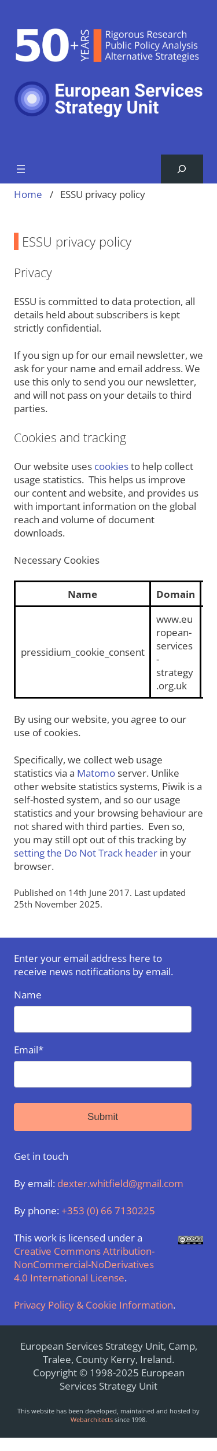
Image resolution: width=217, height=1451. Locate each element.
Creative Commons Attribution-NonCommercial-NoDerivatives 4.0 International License (84, 1264)
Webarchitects (92, 1419)
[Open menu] (21, 169)
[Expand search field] (182, 169)
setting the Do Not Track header (85, 852)
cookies (111, 466)
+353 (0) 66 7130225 (108, 1210)
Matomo (96, 773)
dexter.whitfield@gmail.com (120, 1183)
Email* (103, 1065)
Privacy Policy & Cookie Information (93, 1305)
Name (103, 1010)
